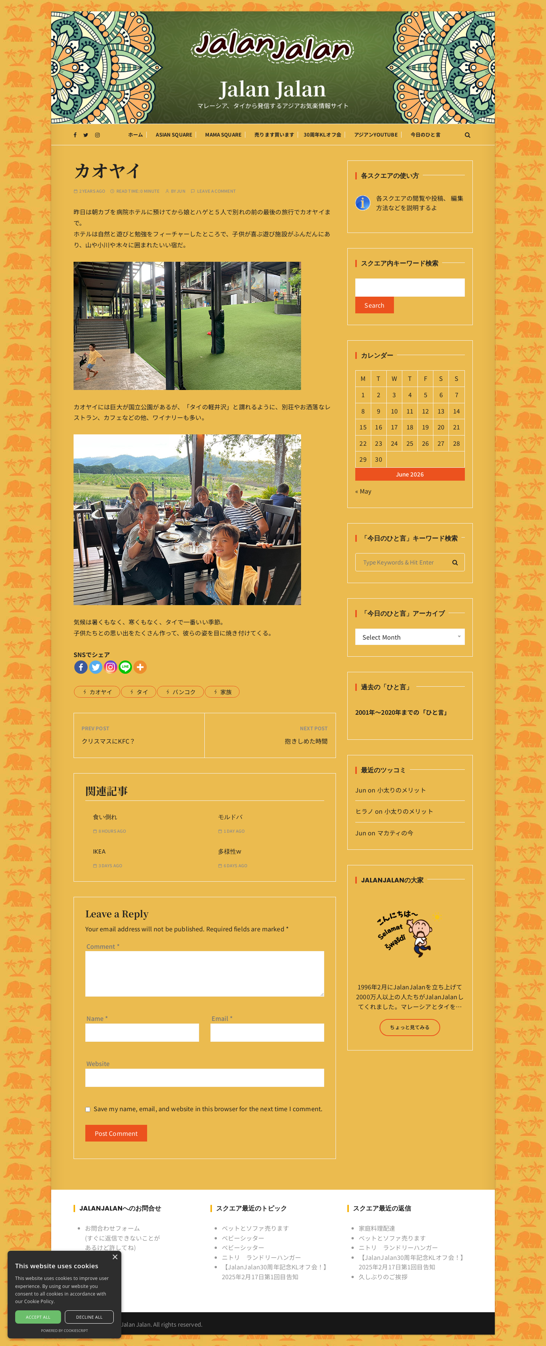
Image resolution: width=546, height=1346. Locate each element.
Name (97, 1018)
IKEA (99, 851)
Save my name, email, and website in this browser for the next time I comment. (208, 1109)
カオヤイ (101, 692)
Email (222, 1018)
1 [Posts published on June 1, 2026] (363, 394)
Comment (103, 946)
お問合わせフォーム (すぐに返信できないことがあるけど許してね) (122, 1237)
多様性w (229, 851)
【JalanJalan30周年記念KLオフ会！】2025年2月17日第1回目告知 (276, 1271)
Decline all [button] (89, 1317)
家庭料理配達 (377, 1228)
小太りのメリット (401, 789)
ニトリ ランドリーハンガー (261, 1257)
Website (98, 1063)
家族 (226, 692)
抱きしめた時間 (306, 740)
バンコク (184, 692)
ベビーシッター (243, 1237)
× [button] (115, 1257)
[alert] (64, 1294)
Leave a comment (216, 191)
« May (363, 490)
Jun (181, 191)
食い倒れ (105, 817)
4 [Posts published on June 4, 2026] (410, 394)
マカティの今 (395, 832)
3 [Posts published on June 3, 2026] (394, 394)
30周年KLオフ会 (322, 134)
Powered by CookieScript (64, 1330)
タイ (142, 692)
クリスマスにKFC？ (109, 740)
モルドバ (230, 817)
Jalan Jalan (273, 88)
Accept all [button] (38, 1317)
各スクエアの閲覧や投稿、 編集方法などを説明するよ (419, 202)
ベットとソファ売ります (255, 1228)
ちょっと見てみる (410, 1027)
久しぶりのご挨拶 (383, 1276)
